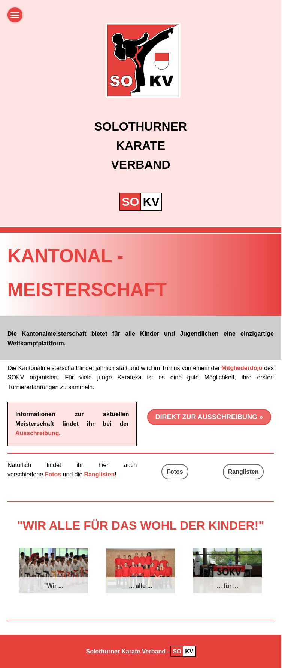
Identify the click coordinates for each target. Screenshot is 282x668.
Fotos (175, 472)
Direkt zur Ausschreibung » (209, 417)
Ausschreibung (37, 433)
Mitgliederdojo (241, 368)
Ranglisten (243, 472)
